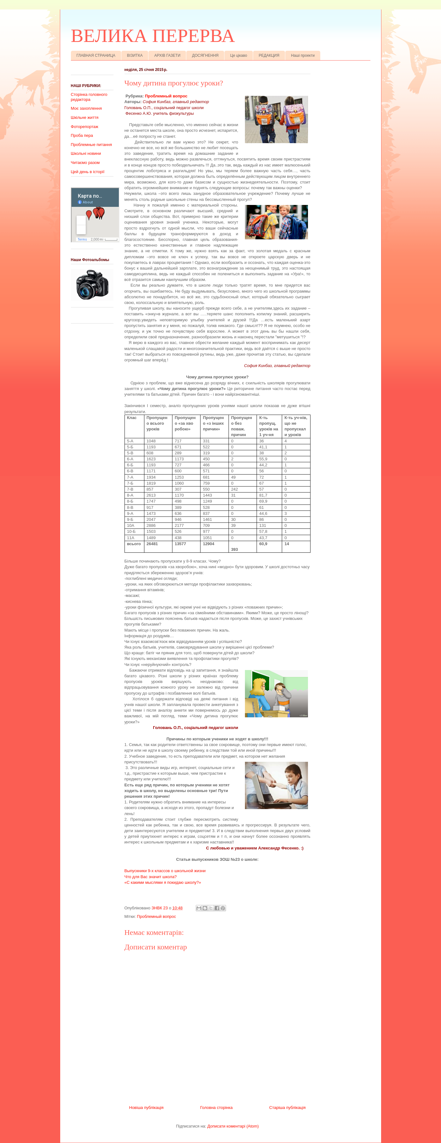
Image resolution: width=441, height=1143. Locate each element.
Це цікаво (238, 55)
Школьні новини (86, 153)
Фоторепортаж (84, 126)
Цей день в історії (88, 171)
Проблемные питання (91, 144)
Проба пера (82, 135)
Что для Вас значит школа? (151, 876)
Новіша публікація (146, 1107)
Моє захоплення (86, 108)
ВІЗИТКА (135, 55)
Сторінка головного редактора (89, 97)
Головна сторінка (216, 1107)
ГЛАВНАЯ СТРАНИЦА (96, 55)
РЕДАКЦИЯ (269, 55)
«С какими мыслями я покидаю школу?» (163, 882)
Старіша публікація (287, 1107)
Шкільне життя (85, 117)
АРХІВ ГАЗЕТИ (167, 55)
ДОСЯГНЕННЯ (205, 55)
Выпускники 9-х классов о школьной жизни (165, 870)
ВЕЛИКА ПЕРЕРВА (153, 35)
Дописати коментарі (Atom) (233, 1126)
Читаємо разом (85, 162)
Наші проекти (303, 55)
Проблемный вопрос (166, 96)
